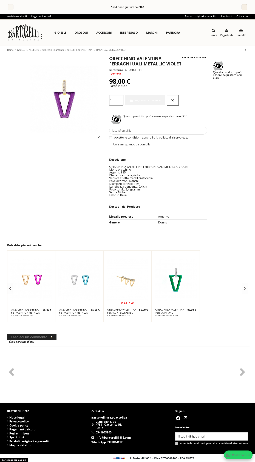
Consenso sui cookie (14, 459)
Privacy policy (19, 421)
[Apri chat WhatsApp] (238, 455)
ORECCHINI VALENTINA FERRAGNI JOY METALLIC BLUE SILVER (74, 312)
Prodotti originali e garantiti (201, 16)
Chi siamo (242, 16)
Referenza (116, 70)
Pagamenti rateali (41, 16)
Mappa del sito (19, 445)
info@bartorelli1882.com (113, 437)
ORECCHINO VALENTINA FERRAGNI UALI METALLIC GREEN (169, 312)
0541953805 (104, 432)
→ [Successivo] (244, 7)
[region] (127, 7)
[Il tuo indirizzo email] (207, 436)
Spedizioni (226, 16)
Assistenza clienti (17, 16)
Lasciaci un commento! (30, 337)
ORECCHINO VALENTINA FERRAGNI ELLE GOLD (121, 311)
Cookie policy (18, 425)
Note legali (17, 417)
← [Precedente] (10, 7)
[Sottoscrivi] (243, 436)
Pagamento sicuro (22, 429)
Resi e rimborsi (19, 433)
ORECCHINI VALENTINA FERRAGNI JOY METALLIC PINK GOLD (26, 312)
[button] (60, 32)
